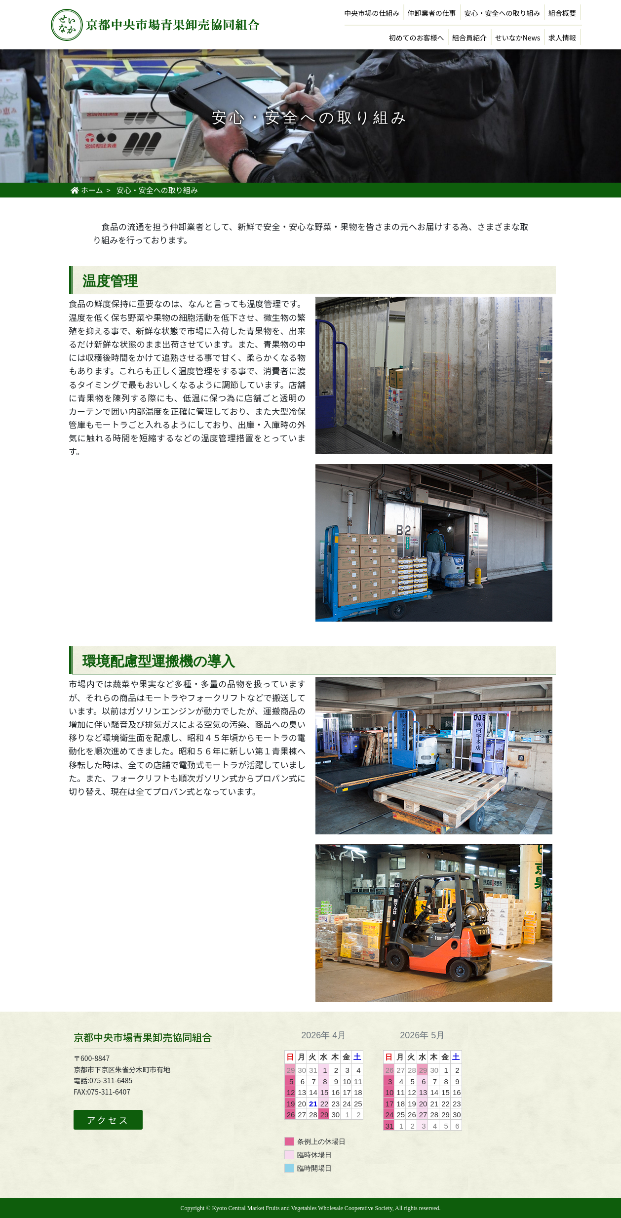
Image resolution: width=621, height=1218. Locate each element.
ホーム (86, 190)
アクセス (107, 1119)
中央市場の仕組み (371, 13)
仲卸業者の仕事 (432, 13)
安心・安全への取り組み (502, 13)
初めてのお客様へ (416, 37)
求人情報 (562, 37)
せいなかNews (518, 37)
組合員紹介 (469, 37)
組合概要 (562, 13)
